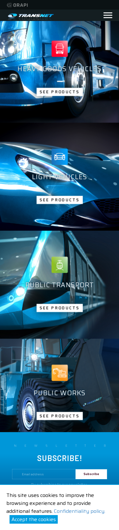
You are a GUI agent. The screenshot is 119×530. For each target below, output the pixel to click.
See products (59, 92)
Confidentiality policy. (79, 511)
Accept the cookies (33, 519)
